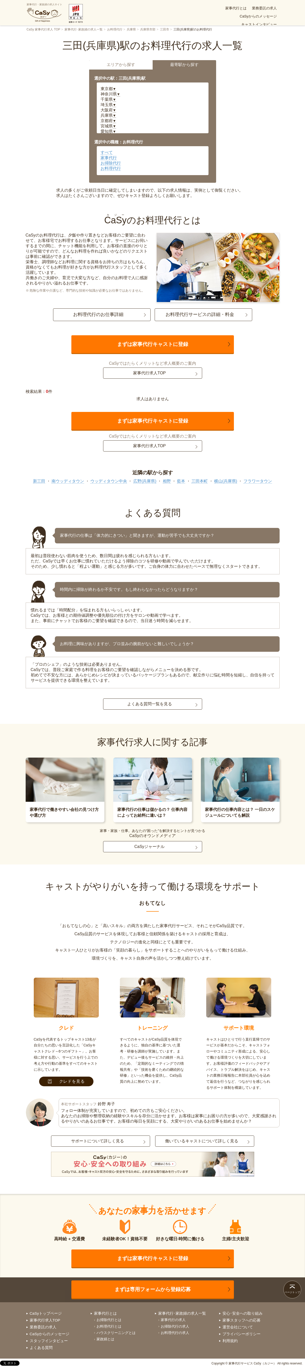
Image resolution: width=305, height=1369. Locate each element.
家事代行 (109, 158)
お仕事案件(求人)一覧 (217, 16)
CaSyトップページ (46, 1313)
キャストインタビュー (259, 8)
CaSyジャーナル (149, 846)
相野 (167, 481)
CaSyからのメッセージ (217, 8)
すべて (107, 152)
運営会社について (237, 1327)
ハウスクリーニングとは (116, 1333)
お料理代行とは (109, 1326)
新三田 (39, 481)
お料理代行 (114, 29)
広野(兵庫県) (144, 481)
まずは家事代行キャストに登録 (152, 344)
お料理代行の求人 (175, 1333)
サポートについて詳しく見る (97, 1141)
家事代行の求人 (173, 1320)
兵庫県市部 (147, 29)
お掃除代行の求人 (175, 1326)
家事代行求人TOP (149, 373)
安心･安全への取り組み (258, 16)
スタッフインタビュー (49, 1341)
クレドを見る (66, 1081)
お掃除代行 (111, 163)
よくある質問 (184, 16)
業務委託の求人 (181, 8)
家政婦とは (105, 1339)
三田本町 (199, 481)
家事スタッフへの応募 (241, 1320)
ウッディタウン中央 (108, 481)
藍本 (181, 481)
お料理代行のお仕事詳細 (98, 314)
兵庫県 (131, 29)
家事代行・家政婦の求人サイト (44, 12)
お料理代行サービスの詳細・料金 (200, 314)
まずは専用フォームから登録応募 (153, 1289)
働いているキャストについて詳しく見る (201, 1141)
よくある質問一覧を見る (149, 704)
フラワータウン (258, 481)
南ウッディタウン (68, 481)
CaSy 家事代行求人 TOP (43, 29)
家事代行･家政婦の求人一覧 (84, 29)
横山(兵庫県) (225, 481)
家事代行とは (152, 8)
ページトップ (292, 1292)
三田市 (164, 29)
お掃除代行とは (109, 1320)
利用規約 (230, 1341)
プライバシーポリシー (241, 1334)
